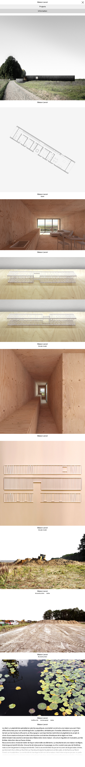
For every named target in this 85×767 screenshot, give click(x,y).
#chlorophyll (44, 720)
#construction (39, 593)
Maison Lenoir (42, 102)
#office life (34, 720)
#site (48, 593)
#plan (42, 196)
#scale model (42, 346)
